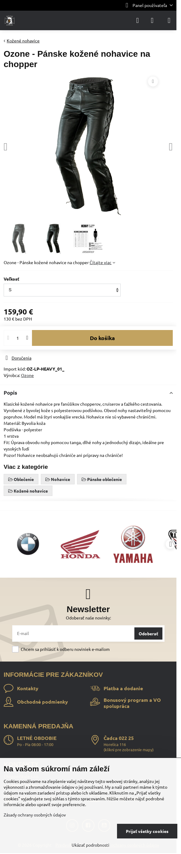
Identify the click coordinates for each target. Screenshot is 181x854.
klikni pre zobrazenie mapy (128, 749)
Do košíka (102, 337)
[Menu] (169, 20)
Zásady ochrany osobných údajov (35, 814)
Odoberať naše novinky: (88, 617)
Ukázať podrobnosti (90, 845)
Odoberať (148, 633)
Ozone (27, 375)
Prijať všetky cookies (147, 831)
